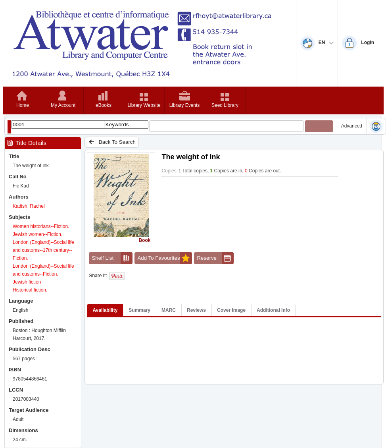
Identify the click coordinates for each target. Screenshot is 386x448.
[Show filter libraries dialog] (9, 126)
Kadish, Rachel (29, 206)
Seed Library (224, 105)
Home (22, 105)
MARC (168, 310)
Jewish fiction (27, 282)
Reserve (215, 258)
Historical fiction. (30, 290)
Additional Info (273, 310)
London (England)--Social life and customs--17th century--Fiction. (43, 250)
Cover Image (231, 310)
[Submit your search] (319, 126)
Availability (104, 310)
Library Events (184, 105)
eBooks (103, 105)
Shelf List (112, 258)
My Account (63, 105)
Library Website (143, 105)
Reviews (196, 310)
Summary (139, 310)
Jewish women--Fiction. (37, 234)
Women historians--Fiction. (41, 226)
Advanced (351, 126)
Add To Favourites (164, 258)
